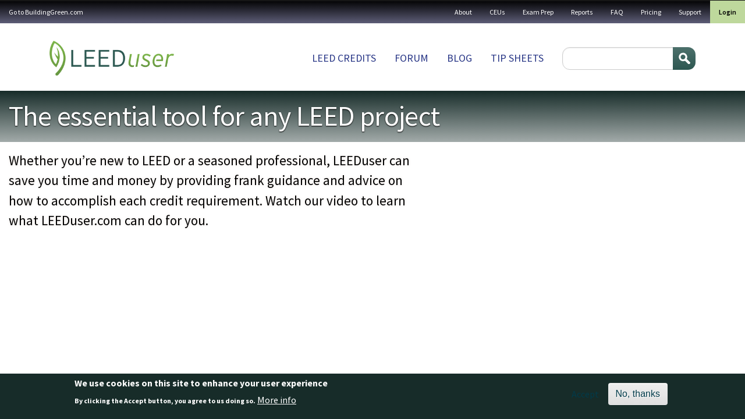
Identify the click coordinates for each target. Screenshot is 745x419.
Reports (582, 12)
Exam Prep (538, 12)
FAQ (617, 12)
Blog (459, 58)
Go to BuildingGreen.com (46, 12)
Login (727, 12)
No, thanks (638, 394)
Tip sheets (517, 58)
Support (690, 12)
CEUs (497, 12)
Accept (585, 394)
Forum (411, 58)
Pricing (651, 12)
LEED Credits (344, 58)
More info (276, 400)
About (463, 12)
